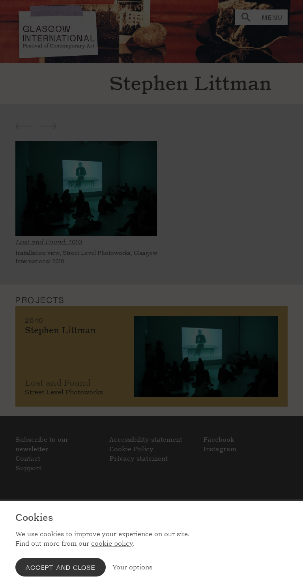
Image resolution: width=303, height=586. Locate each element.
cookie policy (112, 543)
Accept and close (60, 567)
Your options (132, 567)
